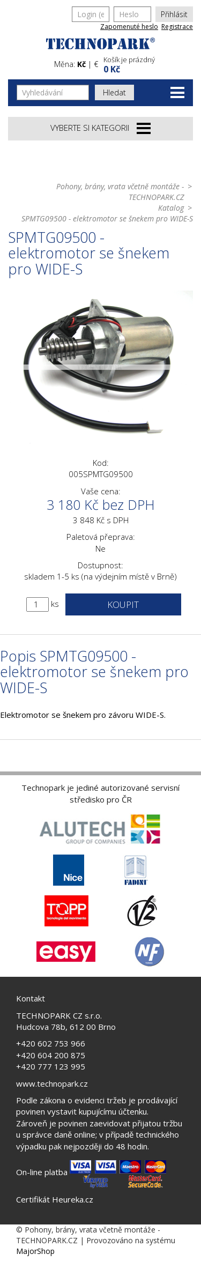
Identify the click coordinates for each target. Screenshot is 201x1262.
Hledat (114, 92)
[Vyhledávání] (53, 92)
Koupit (123, 604)
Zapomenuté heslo (129, 26)
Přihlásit (174, 14)
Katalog (171, 208)
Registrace (177, 26)
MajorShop (35, 1251)
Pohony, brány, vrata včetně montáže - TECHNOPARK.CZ (120, 191)
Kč (81, 64)
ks (55, 603)
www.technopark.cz (52, 1083)
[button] (147, 63)
